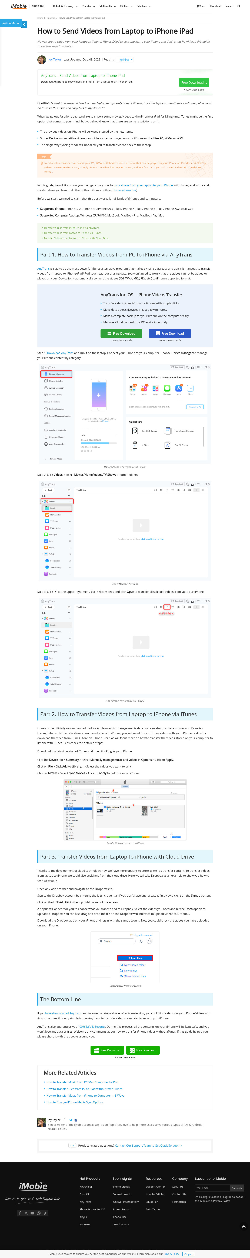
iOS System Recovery (126, 1202)
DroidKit (84, 1194)
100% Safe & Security (91, 1027)
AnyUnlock (86, 1187)
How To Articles (155, 1194)
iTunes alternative (124, 190)
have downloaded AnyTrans (63, 1013)
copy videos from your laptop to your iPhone (143, 185)
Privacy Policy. (221, 1201)
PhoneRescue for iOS (92, 1209)
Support (229, 6)
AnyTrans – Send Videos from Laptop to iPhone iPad (83, 75)
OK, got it (188, 1254)
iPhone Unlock (121, 1187)
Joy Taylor (55, 59)
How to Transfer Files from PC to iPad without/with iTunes (84, 1089)
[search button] (239, 6)
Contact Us (179, 1194)
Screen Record (122, 1209)
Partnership (179, 1202)
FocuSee (85, 1224)
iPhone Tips (119, 1217)
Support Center (155, 1187)
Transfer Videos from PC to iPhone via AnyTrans (71, 227)
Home (40, 17)
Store (203, 6)
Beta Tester (153, 1209)
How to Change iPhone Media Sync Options (75, 1102)
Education (152, 1202)
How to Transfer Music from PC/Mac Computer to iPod (82, 1082)
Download (215, 6)
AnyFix (83, 1217)
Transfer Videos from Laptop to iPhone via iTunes (72, 233)
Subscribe (237, 1188)
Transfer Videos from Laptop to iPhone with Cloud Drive (76, 238)
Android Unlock (122, 1194)
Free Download (192, 82)
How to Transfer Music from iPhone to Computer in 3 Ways (85, 1095)
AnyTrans (43, 269)
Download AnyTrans (60, 353)
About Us (177, 1187)
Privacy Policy (171, 1254)
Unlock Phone (121, 1224)
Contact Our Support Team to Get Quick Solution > (148, 1145)
